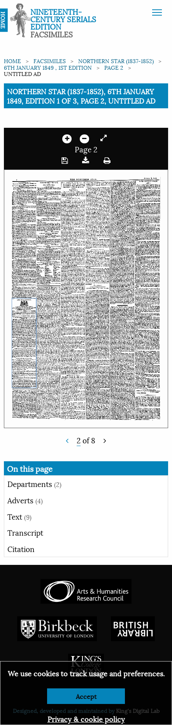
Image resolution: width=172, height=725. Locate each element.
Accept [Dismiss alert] (86, 696)
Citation (21, 548)
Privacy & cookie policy (86, 718)
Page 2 (113, 67)
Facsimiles (49, 60)
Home (12, 60)
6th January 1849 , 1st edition (48, 67)
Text (19, 516)
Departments (34, 483)
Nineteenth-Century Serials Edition (63, 18)
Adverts (25, 500)
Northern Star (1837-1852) (116, 60)
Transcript (25, 532)
